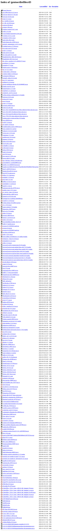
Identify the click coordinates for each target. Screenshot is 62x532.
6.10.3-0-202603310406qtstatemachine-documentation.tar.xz (18, 526)
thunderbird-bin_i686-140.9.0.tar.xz (12, 57)
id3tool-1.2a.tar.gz (7, 312)
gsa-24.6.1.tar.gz (7, 331)
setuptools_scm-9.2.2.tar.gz (10, 93)
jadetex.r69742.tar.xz (8, 302)
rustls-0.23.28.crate (8, 107)
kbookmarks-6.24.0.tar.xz (9, 295)
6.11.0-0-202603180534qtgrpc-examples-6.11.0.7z (16, 524)
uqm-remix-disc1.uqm (8, 40)
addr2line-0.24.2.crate (8, 471)
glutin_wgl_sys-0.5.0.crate (10, 336)
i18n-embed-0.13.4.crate (9, 317)
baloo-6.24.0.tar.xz (8, 450)
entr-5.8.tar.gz (6, 384)
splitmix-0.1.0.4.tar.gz (8, 82)
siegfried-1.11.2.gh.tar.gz (9, 90)
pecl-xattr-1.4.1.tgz (8, 179)
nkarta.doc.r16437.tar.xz (9, 209)
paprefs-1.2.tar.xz (7, 186)
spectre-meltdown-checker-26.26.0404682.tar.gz (15, 84)
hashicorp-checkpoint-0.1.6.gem (11, 327)
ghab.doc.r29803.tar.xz (9, 344)
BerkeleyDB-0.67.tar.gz (9, 520)
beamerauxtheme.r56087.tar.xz (11, 443)
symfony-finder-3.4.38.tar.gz (10, 73)
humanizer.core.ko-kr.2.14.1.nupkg (12, 321)
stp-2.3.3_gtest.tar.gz (8, 80)
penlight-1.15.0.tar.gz (8, 177)
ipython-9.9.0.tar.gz (8, 304)
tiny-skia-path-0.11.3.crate (9, 54)
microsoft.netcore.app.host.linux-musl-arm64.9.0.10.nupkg (18, 253)
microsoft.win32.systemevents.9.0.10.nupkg (14, 245)
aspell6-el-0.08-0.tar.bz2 (9, 460)
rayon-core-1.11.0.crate (9, 133)
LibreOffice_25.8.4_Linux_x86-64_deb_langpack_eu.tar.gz (18, 490)
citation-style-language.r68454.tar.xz (12, 422)
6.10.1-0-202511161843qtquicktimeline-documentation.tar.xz (19, 528)
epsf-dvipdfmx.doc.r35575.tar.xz (11, 382)
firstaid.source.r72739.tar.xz (10, 363)
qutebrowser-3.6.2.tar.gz (9, 137)
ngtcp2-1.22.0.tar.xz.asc (9, 217)
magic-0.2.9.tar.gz (7, 264)
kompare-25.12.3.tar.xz (9, 289)
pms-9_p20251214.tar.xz (9, 169)
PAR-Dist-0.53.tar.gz (8, 484)
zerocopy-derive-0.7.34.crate (10, 14)
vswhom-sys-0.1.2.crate (9, 35)
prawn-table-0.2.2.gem (9, 158)
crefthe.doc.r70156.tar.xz (9, 405)
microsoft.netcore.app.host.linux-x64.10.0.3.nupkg (16, 251)
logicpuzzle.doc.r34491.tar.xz (10, 270)
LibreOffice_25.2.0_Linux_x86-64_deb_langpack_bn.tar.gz (18, 494)
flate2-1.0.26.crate (7, 361)
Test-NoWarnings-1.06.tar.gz (10, 477)
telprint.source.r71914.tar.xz (10, 67)
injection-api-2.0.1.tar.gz (9, 308)
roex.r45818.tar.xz (7, 120)
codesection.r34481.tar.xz (9, 414)
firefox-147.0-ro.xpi (8, 367)
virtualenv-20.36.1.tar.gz (9, 38)
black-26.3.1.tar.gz (7, 437)
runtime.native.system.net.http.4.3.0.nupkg (14, 118)
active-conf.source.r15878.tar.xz (11, 473)
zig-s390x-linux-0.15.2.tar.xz (10, 12)
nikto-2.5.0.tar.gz (7, 213)
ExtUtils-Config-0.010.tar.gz (10, 511)
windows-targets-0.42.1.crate (10, 29)
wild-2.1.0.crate (7, 31)
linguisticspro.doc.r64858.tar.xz (11, 274)
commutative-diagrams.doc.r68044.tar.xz (13, 412)
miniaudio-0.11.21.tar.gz (9, 241)
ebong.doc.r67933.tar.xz (9, 393)
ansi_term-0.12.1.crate (8, 469)
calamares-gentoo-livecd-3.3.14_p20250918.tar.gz (16, 431)
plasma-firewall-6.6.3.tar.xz (10, 171)
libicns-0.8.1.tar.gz (7, 279)
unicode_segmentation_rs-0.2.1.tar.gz (12, 44)
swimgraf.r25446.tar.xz (9, 76)
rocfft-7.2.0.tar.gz (7, 122)
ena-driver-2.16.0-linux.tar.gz (10, 386)
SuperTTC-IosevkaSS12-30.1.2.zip (12, 479)
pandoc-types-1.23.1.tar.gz (10, 190)
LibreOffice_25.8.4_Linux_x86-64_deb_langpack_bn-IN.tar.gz (19, 492)
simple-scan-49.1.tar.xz (9, 86)
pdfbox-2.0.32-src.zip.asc (9, 181)
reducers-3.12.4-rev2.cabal (10, 131)
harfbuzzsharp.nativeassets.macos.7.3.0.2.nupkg (15, 329)
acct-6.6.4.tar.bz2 (7, 475)
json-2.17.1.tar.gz (7, 300)
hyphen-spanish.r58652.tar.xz (10, 319)
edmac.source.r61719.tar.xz (10, 389)
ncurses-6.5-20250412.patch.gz (11, 226)
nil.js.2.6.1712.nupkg (8, 211)
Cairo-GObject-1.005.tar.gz (10, 515)
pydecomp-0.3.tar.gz (8, 147)
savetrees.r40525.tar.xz (9, 105)
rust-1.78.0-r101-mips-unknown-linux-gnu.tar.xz (15, 116)
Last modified (43, 6)
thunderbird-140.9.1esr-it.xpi (10, 59)
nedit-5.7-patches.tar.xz (9, 224)
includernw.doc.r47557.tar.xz (10, 310)
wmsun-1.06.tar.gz (7, 27)
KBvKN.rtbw (6, 505)
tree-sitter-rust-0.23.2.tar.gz (10, 48)
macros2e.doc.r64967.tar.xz (10, 266)
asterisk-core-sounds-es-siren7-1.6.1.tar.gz (14, 456)
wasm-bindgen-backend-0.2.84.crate (12, 33)
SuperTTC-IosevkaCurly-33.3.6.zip (12, 482)
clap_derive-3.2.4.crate (9, 416)
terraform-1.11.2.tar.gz (8, 63)
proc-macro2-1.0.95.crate (9, 156)
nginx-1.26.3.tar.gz (8, 219)
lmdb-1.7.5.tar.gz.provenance (10, 272)
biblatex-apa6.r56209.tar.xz (10, 439)
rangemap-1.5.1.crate (8, 135)
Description (55, 6)
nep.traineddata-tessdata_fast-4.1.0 (12, 221)
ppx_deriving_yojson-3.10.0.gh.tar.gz (12, 160)
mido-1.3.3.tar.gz (7, 243)
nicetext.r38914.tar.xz (8, 215)
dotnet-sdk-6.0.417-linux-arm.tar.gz (12, 395)
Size (50, 6)
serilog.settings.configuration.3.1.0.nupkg (13, 95)
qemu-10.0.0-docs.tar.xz (9, 141)
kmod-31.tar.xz (7, 291)
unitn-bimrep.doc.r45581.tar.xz (11, 42)
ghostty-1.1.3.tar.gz (8, 342)
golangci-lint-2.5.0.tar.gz (9, 334)
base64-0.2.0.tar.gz (8, 448)
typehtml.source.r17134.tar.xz (10, 46)
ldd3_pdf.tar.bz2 (7, 281)
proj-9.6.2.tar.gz (7, 154)
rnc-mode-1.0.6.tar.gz (8, 124)
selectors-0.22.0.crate (8, 97)
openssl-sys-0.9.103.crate (9, 196)
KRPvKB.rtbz (6, 501)
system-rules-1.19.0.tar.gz (9, 71)
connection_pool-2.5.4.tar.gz (10, 410)
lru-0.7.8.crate (6, 268)
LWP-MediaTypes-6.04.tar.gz (10, 498)
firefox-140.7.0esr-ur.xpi (9, 374)
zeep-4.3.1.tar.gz (7, 19)
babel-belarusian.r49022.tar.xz (10, 452)
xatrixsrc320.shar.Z (8, 25)
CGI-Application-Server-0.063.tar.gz (12, 518)
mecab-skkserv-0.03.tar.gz (9, 262)
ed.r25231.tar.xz (7, 391)
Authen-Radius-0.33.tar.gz (9, 522)
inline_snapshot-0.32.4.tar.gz (10, 306)
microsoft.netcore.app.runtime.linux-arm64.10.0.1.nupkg (17, 249)
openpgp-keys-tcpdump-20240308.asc (13, 198)
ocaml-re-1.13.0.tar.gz (8, 200)
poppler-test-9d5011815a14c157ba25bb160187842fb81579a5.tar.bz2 (21, 167)
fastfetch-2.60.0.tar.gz (8, 378)
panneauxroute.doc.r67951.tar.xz (11, 188)
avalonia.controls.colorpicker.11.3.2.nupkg (14, 454)
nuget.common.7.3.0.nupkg (10, 207)
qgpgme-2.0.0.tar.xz (8, 139)
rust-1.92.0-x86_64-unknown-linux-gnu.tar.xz (15, 112)
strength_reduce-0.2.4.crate (10, 78)
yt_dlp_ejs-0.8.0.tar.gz (8, 23)
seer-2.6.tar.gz (6, 101)
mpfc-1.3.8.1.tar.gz (8, 234)
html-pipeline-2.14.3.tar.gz (10, 323)
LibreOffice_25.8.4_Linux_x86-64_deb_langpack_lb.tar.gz (18, 488)
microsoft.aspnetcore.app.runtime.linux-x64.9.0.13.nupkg (18, 260)
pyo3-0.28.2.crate (7, 143)
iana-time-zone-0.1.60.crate (10, 315)
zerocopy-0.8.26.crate (8, 16)
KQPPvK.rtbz (6, 503)
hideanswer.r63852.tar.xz (9, 325)
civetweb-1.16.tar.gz (8, 420)
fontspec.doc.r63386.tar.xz (10, 359)
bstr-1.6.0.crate (7, 433)
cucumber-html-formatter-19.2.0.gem (12, 403)
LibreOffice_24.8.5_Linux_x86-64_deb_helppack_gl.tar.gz (18, 496)
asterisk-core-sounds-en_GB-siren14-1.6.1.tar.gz (15, 458)
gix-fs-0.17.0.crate (7, 340)
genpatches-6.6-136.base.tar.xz (11, 350)
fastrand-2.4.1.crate (8, 376)
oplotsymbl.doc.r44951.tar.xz (10, 194)
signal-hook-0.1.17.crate (9, 88)
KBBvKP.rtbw (6, 507)
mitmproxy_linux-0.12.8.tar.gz (11, 238)
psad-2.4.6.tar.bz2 (7, 152)
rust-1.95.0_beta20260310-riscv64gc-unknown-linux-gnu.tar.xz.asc (20, 109)
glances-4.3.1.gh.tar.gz (8, 338)
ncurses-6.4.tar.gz (7, 228)
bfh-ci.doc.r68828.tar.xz (9, 441)
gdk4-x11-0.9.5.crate (8, 355)
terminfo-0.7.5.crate (8, 65)
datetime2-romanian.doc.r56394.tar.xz (13, 397)
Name (20, 6)
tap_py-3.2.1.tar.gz (8, 69)
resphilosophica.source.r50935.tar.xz (12, 126)
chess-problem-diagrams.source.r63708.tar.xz (14, 424)
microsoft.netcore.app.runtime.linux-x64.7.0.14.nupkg (17, 247)
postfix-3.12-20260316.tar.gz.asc (11, 164)
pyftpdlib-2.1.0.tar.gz (8, 145)
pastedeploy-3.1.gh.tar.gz (9, 183)
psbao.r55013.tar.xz (8, 150)
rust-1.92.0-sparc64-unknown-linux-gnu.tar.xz (15, 114)
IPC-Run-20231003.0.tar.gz (10, 509)
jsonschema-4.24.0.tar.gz (9, 298)
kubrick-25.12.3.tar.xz (8, 285)
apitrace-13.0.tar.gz (8, 467)
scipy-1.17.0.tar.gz (7, 103)
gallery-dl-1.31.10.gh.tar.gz (10, 357)
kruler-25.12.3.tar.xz (8, 287)
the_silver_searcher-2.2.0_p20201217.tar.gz (14, 61)
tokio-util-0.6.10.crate (8, 52)
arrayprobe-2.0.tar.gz (8, 465)
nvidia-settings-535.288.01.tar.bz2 (12, 202)
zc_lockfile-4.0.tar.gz (8, 21)
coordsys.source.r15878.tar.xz (10, 408)
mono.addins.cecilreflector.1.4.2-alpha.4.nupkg (15, 236)
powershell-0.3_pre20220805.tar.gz (12, 162)
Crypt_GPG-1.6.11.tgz (9, 513)
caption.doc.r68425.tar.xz (9, 427)
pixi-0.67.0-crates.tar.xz (9, 173)
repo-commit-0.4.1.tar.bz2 (9, 128)
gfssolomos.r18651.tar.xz (9, 346)
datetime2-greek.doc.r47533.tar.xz (12, 399)
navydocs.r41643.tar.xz (9, 232)
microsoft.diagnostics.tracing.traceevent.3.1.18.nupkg (17, 257)
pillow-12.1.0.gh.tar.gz (9, 175)
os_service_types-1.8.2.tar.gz (10, 192)
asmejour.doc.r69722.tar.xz (10, 463)
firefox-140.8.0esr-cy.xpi (9, 369)
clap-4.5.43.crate (7, 418)
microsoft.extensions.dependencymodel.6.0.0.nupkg (16, 255)
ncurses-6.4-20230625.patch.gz (11, 230)
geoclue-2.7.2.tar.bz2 (8, 348)
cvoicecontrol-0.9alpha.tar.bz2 (10, 401)
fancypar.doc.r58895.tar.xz (10, 380)
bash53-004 (6, 446)
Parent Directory (7, 10)
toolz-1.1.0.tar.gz (7, 50)
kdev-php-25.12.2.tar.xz (9, 293)
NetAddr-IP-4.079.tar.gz (9, 486)
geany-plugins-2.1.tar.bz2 (9, 353)
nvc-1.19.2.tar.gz (7, 205)
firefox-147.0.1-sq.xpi (8, 365)
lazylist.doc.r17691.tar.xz (9, 283)
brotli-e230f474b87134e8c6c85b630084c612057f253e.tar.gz (18, 435)
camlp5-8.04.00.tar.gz (8, 429)
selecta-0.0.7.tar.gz (8, 99)
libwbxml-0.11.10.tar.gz (9, 276)
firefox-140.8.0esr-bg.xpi (9, 372)
